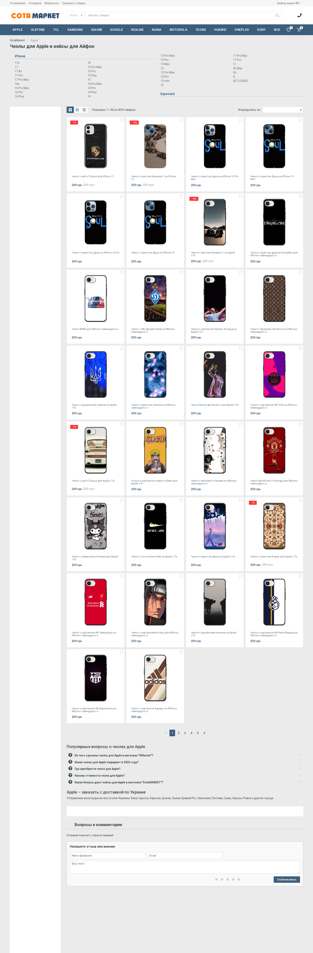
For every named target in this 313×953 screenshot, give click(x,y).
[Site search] (179, 15)
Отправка (35, 3)
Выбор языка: (289, 3)
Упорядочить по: (249, 110)
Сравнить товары (73, 3)
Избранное (52, 3)
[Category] (76, 15)
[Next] (204, 733)
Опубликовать (287, 879)
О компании (17, 3)
